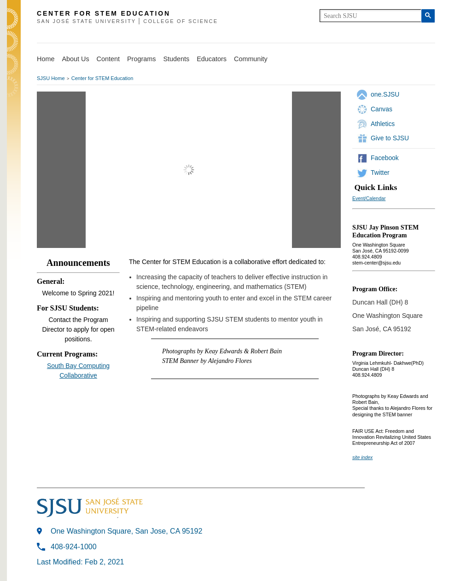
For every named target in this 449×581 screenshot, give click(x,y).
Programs (141, 59)
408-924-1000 (74, 547)
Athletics (383, 123)
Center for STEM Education (102, 78)
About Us (75, 59)
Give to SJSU (390, 138)
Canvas (381, 109)
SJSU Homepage (14, 31)
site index (362, 457)
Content (108, 59)
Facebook (385, 157)
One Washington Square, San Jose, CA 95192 (126, 531)
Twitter (380, 172)
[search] (370, 15)
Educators (212, 59)
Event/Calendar (368, 198)
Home (45, 59)
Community (251, 59)
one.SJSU (385, 94)
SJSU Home (51, 78)
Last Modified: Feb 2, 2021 (80, 562)
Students (176, 59)
